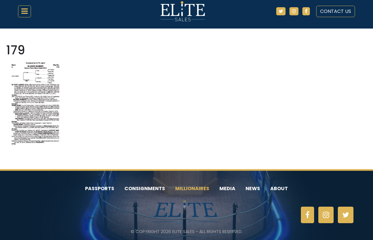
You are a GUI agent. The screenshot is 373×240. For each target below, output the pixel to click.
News (253, 188)
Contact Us (335, 11)
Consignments (144, 188)
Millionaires (192, 188)
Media (227, 188)
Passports (99, 188)
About (279, 188)
